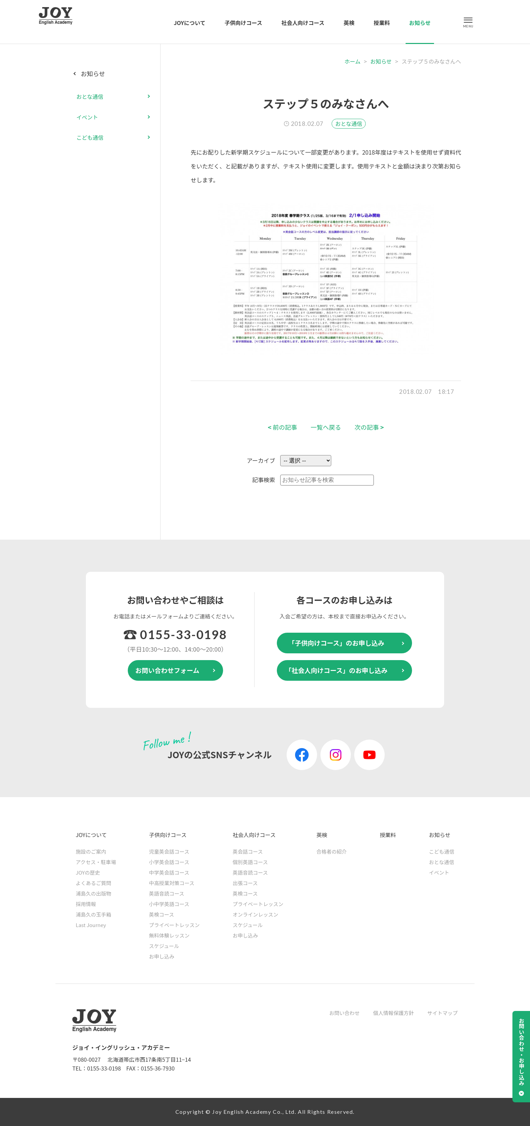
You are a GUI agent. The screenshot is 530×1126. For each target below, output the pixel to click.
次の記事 (369, 427)
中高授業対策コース (171, 882)
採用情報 (86, 903)
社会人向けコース (303, 23)
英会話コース (248, 851)
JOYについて (190, 23)
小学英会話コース (169, 861)
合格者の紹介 (331, 851)
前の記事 (282, 427)
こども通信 (89, 137)
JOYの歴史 (88, 872)
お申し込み (161, 956)
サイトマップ (442, 1012)
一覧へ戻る (326, 427)
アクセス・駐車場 (96, 861)
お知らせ (420, 23)
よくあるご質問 (93, 882)
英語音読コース (166, 893)
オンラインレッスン (255, 914)
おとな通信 (348, 123)
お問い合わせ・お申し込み (521, 1052)
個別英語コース (250, 861)
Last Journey (91, 924)
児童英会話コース (169, 851)
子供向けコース (243, 23)
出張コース (245, 882)
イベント (87, 117)
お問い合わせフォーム (167, 670)
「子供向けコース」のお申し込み (336, 642)
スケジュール (164, 945)
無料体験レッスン (169, 935)
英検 (349, 23)
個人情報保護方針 (393, 1012)
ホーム (352, 61)
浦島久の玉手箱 (93, 914)
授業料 (382, 23)
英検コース (161, 914)
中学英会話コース (169, 872)
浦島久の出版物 (93, 893)
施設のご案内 (91, 851)
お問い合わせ (344, 1012)
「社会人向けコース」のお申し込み (336, 670)
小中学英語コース (169, 903)
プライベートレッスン (174, 924)
